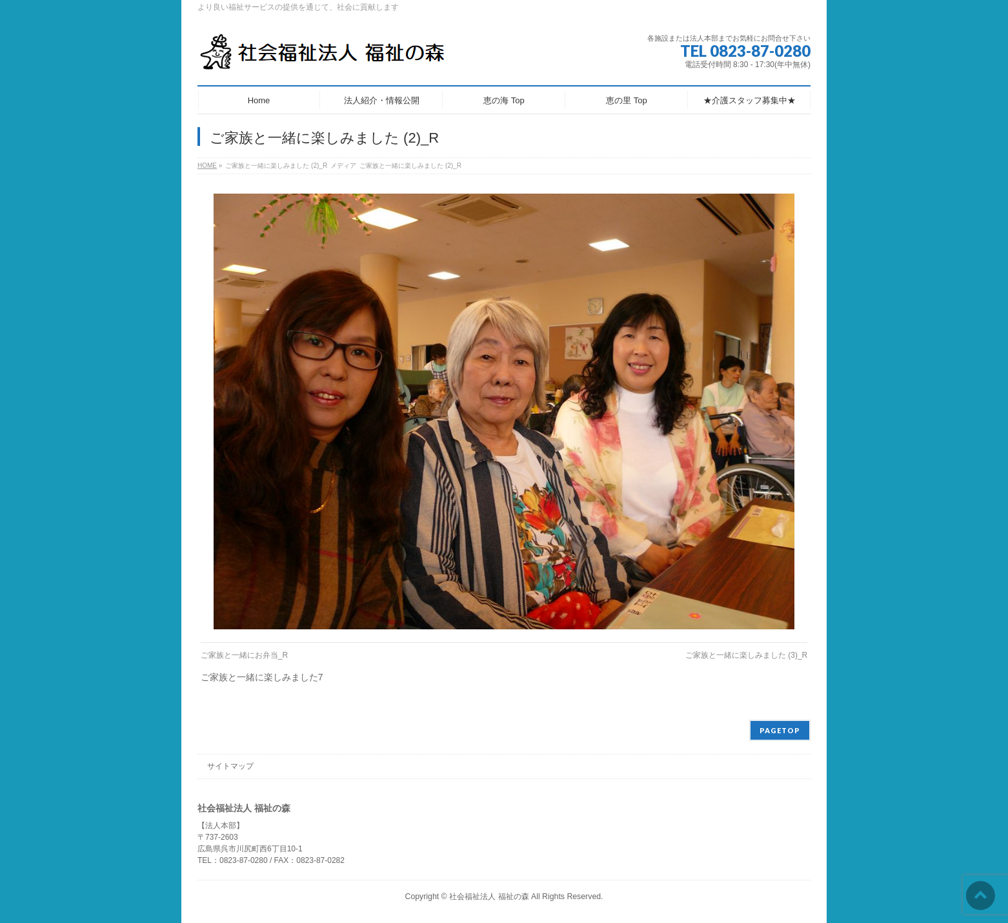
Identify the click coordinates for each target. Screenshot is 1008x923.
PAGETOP (780, 730)
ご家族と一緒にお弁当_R (244, 655)
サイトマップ (230, 766)
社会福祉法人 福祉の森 (489, 896)
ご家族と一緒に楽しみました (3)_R (746, 655)
